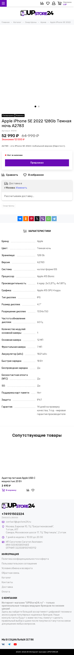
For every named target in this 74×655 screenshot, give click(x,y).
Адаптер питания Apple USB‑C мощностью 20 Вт (18, 480)
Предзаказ (37, 162)
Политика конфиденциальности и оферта (25, 559)
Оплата (6, 591)
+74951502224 (13, 514)
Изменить (21, 187)
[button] (35, 106)
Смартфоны (8, 206)
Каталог (6, 577)
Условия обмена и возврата (17, 568)
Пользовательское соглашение (19, 563)
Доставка (7, 587)
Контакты (7, 582)
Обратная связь (10, 573)
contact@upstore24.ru (18, 521)
